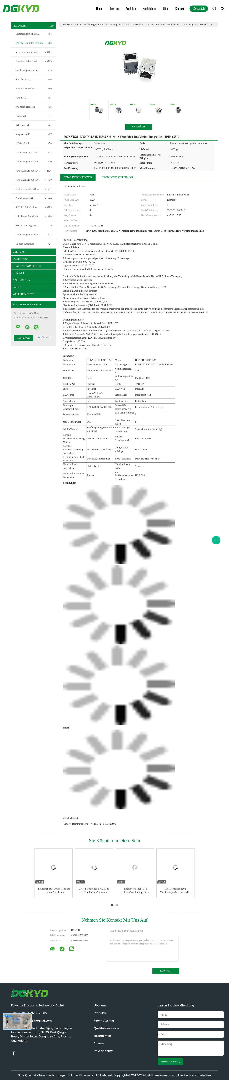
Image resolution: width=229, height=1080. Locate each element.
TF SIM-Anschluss (34, 244)
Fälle (165, 8)
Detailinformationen (78, 177)
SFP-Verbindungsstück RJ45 (34, 225)
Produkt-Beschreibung (117, 177)
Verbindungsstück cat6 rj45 (34, 70)
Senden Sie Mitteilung (170, 1062)
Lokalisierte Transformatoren (34, 216)
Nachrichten (149, 8)
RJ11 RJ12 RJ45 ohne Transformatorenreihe (34, 207)
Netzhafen (96, 824)
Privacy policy (103, 1051)
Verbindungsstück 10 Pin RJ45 (34, 161)
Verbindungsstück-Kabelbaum (34, 234)
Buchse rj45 (34, 116)
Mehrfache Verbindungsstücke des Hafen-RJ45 (34, 52)
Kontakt (179, 8)
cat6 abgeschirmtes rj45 (76, 824)
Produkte (131, 8)
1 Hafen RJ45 (109, 824)
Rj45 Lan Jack (34, 125)
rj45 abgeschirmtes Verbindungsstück (34, 43)
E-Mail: (31, 1020)
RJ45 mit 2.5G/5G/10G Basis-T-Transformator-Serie (34, 189)
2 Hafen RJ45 (34, 143)
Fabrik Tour (20, 259)
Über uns (114, 8)
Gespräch (199, 8)
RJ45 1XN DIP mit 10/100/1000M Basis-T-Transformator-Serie (34, 171)
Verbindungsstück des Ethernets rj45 (34, 34)
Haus (99, 8)
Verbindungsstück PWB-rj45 (34, 152)
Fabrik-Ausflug (104, 1020)
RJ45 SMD (34, 98)
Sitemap (100, 1043)
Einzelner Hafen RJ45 (34, 61)
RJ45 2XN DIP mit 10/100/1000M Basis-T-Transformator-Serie (34, 180)
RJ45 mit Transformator (34, 88)
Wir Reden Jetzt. (23, 294)
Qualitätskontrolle (27, 266)
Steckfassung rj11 (34, 79)
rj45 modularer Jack (34, 107)
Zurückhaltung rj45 (34, 198)
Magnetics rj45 (34, 134)
